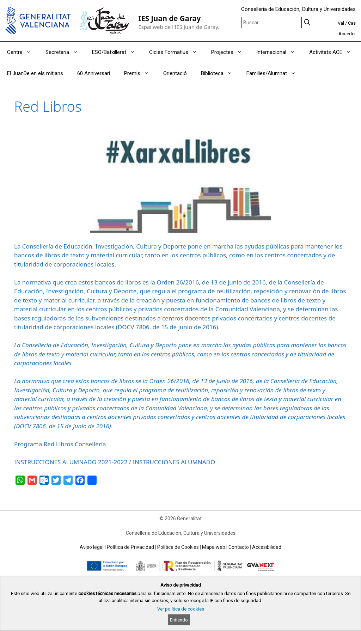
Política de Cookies (178, 547)
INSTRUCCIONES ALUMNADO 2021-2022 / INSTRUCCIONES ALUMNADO (114, 462)
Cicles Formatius (176, 52)
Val (341, 23)
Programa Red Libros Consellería (60, 444)
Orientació (175, 73)
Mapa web (213, 547)
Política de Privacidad (130, 547)
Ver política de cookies (180, 609)
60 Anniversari (93, 73)
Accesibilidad (266, 547)
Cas (352, 23)
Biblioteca (220, 73)
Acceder (347, 33)
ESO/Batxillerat (117, 52)
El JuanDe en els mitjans (35, 73)
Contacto (238, 547)
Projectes (230, 52)
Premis (140, 73)
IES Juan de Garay (169, 18)
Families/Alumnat (274, 73)
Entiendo (179, 620)
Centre (22, 52)
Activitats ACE (333, 52)
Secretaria (65, 52)
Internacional (279, 52)
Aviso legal (92, 547)
